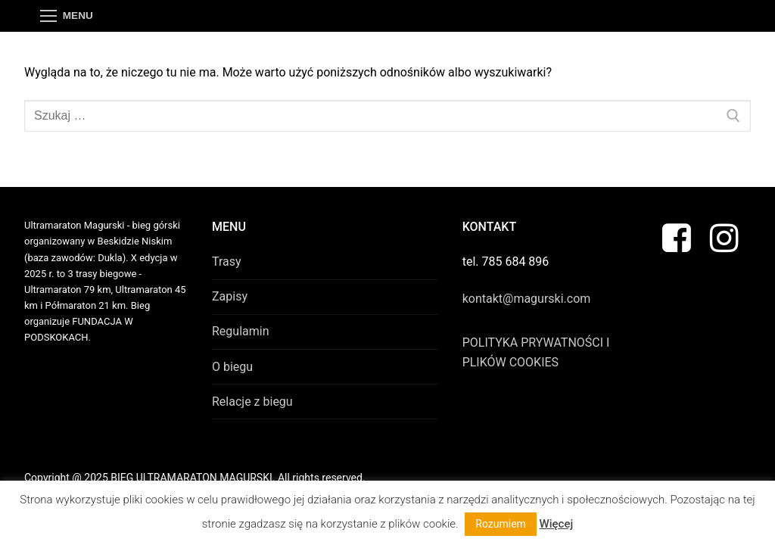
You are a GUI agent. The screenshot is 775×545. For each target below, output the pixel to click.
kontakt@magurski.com (526, 298)
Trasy (226, 261)
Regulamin (240, 331)
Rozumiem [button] (500, 524)
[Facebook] (677, 237)
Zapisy (229, 296)
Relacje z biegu (252, 401)
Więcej (557, 524)
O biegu (232, 367)
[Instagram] (724, 237)
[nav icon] (66, 16)
